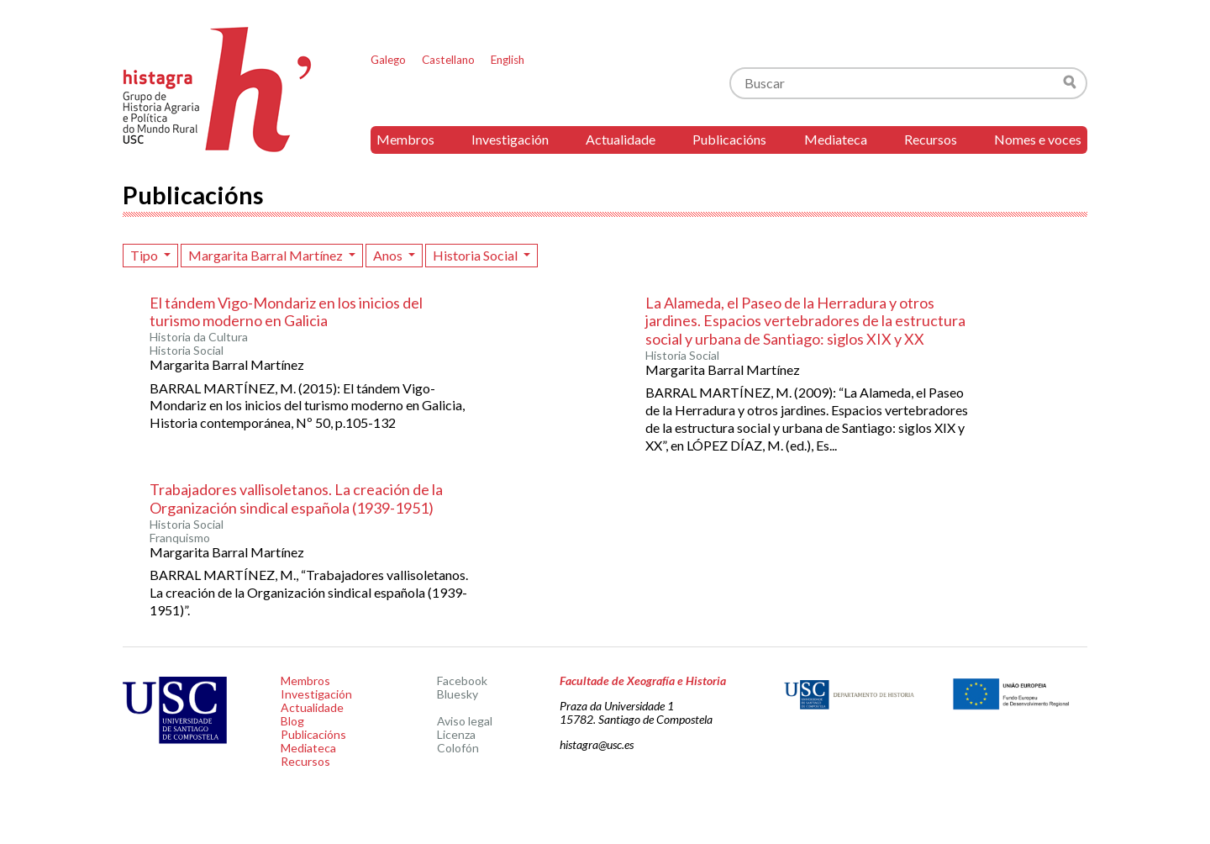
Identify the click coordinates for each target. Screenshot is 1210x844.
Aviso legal (464, 721)
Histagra (218, 89)
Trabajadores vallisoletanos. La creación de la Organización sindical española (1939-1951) (296, 498)
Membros (405, 139)
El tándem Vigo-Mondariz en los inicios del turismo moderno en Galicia (286, 311)
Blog (292, 721)
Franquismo (180, 538)
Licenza (456, 734)
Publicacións (729, 139)
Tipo (145, 255)
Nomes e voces (1037, 139)
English (507, 59)
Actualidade (620, 139)
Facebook (462, 680)
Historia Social (476, 255)
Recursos (930, 139)
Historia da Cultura (199, 337)
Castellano (448, 59)
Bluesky (457, 694)
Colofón (458, 748)
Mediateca (835, 139)
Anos (389, 255)
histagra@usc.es (597, 744)
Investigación (510, 139)
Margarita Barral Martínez (266, 255)
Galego (388, 59)
